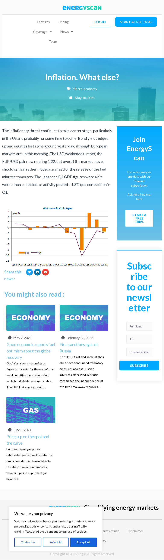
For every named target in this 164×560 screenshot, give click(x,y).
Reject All (55, 542)
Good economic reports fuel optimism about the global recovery (30, 351)
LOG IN (100, 22)
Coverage (42, 31)
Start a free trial (136, 22)
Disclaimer (136, 531)
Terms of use (110, 531)
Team (53, 41)
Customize (28, 542)
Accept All (83, 542)
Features (43, 22)
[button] (29, 272)
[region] (55, 529)
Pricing (63, 22)
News (66, 31)
